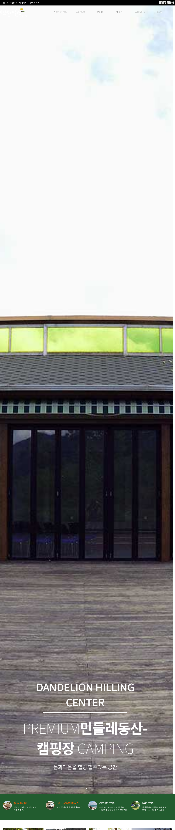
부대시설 (99, 11)
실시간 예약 (34, 2)
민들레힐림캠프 (60, 11)
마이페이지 (23, 2)
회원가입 (13, 2)
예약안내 (119, 11)
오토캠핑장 (80, 11)
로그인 (5, 2)
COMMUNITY (139, 11)
